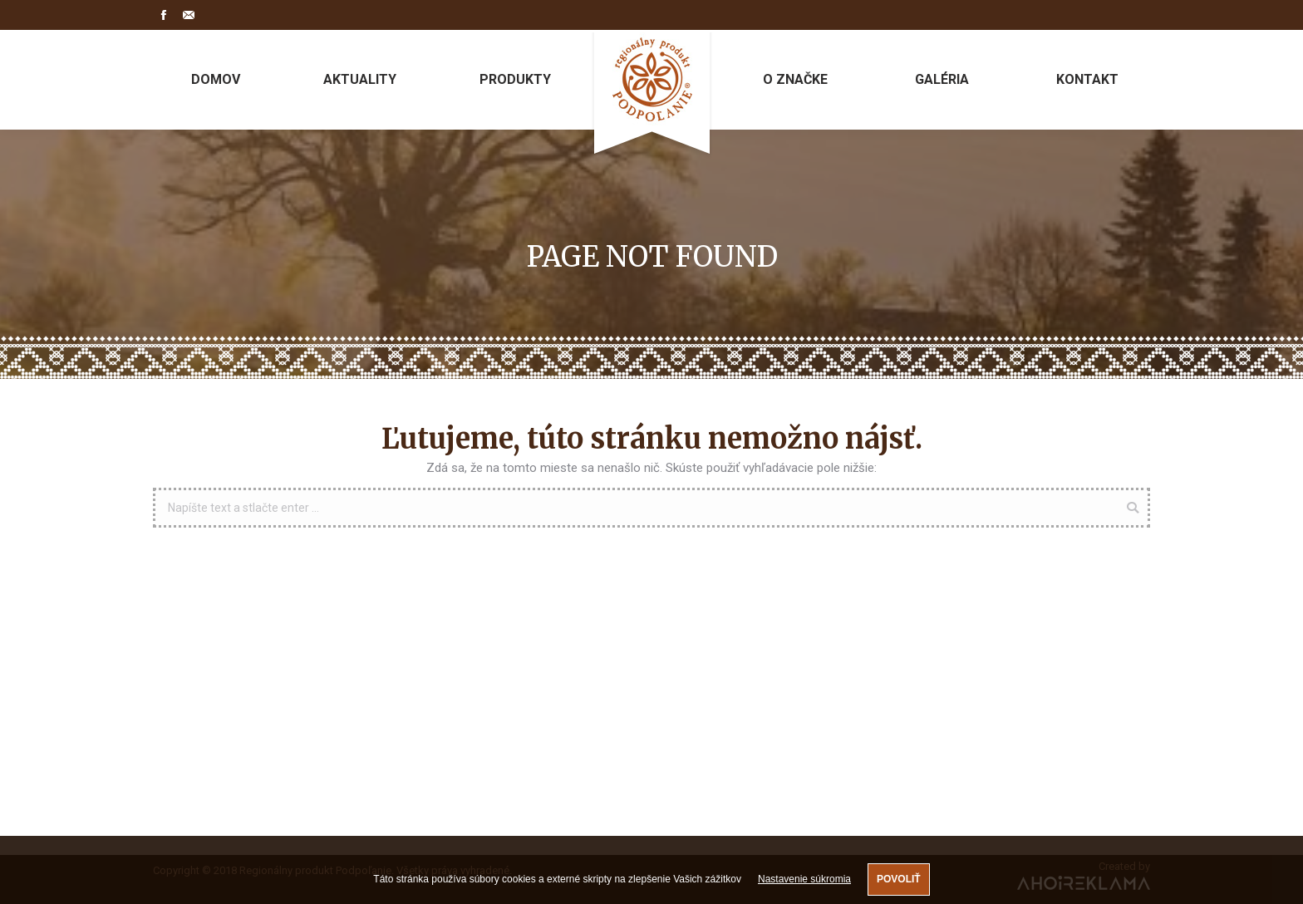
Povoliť (899, 879)
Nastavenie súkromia (804, 879)
